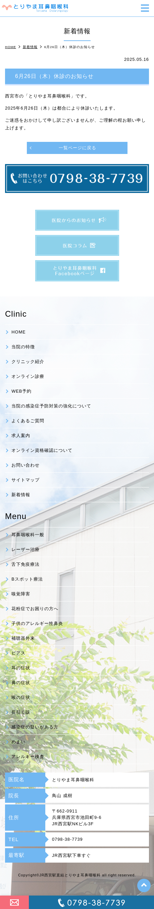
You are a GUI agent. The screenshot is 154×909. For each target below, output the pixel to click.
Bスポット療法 (27, 579)
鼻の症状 (20, 682)
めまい (18, 741)
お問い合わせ (25, 465)
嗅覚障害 (20, 593)
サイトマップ (25, 479)
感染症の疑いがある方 (34, 726)
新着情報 (20, 494)
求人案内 (20, 435)
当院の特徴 (23, 346)
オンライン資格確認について (41, 450)
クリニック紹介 (27, 361)
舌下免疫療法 (25, 564)
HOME (18, 331)
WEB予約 (21, 391)
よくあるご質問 (27, 420)
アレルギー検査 (27, 756)
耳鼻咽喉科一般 (27, 534)
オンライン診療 (27, 376)
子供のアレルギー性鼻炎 (37, 623)
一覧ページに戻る (77, 147)
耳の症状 (20, 667)
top (144, 885)
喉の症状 (20, 697)
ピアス (18, 653)
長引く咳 (20, 712)
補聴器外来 (23, 638)
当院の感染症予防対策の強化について (51, 405)
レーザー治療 (25, 549)
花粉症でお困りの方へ (34, 608)
